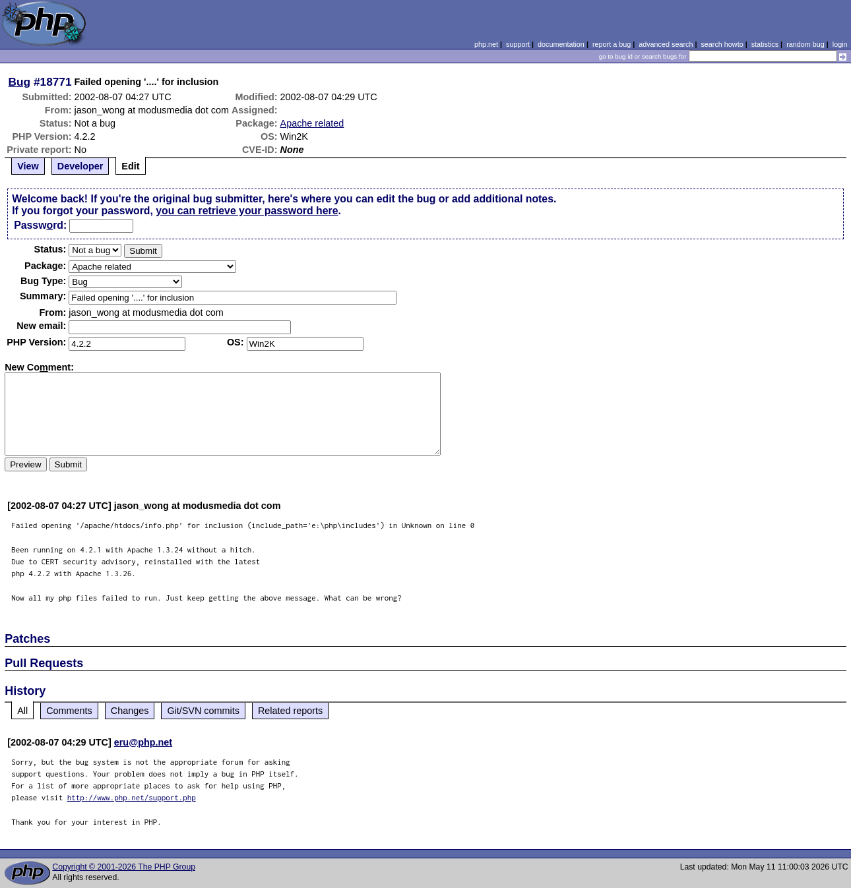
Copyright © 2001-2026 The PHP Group (123, 867)
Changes (130, 710)
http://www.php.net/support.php (131, 797)
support (518, 44)
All (22, 710)
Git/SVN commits (203, 710)
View (28, 166)
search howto (722, 44)
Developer (80, 166)
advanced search (666, 44)
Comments (69, 710)
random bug (805, 44)
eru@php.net (143, 742)
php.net (486, 44)
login (840, 44)
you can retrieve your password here (247, 210)
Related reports (290, 710)
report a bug (611, 44)
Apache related (312, 123)
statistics (764, 44)
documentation (561, 44)
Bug (20, 81)
